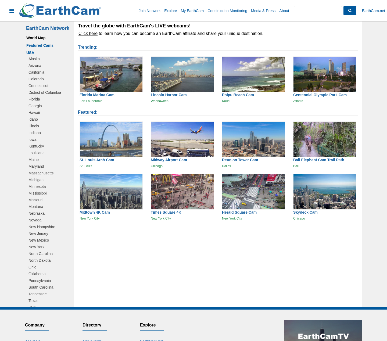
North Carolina (40, 254)
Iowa (32, 139)
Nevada (34, 220)
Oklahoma (37, 274)
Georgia (35, 106)
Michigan (36, 180)
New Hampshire (41, 227)
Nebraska (36, 213)
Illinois (33, 126)
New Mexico (38, 240)
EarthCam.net (373, 11)
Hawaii (34, 112)
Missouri (35, 200)
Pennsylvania (39, 280)
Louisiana (36, 153)
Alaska (34, 59)
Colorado (36, 79)
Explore (170, 11)
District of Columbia (44, 92)
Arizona (34, 65)
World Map (35, 38)
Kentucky (36, 146)
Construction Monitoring (227, 11)
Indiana (34, 133)
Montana (35, 206)
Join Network (149, 11)
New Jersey (38, 233)
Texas (33, 301)
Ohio (32, 267)
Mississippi (37, 193)
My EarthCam (192, 11)
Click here (88, 33)
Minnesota (37, 186)
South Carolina (40, 287)
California (36, 72)
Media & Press (263, 11)
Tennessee (37, 294)
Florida (34, 99)
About (284, 11)
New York (36, 247)
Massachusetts (40, 173)
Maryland (36, 166)
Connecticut (38, 86)
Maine (33, 159)
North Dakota (39, 260)
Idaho (33, 119)
